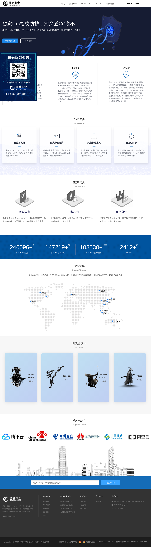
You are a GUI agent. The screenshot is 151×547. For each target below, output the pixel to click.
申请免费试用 (10, 41)
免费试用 (110, 483)
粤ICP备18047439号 (68, 542)
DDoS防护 (85, 4)
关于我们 (110, 4)
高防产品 (73, 4)
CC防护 (98, 4)
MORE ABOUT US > (9, 516)
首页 (63, 4)
